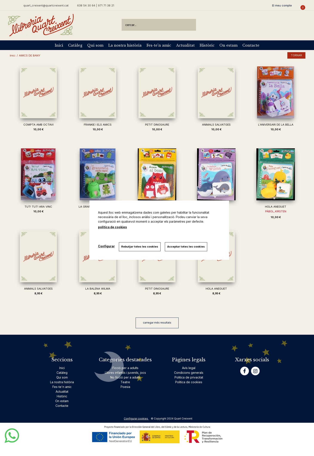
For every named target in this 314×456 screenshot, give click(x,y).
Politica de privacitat (189, 377)
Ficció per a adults (125, 368)
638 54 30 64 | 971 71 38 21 (95, 5)
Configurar (106, 246)
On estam (228, 45)
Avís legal (188, 368)
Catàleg (75, 45)
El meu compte (282, 5)
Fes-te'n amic (159, 45)
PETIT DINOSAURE (157, 124)
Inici (59, 45)
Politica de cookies (188, 382)
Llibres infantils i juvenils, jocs (125, 372)
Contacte (250, 45)
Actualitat (185, 45)
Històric (207, 45)
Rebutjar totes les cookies (139, 246)
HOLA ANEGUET (275, 206)
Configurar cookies (136, 418)
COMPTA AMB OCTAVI (38, 124)
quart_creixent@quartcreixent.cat (46, 5)
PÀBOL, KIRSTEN (275, 211)
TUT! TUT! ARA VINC (38, 206)
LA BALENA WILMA (97, 288)
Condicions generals (188, 372)
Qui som (95, 45)
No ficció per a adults (125, 377)
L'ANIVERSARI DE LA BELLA (275, 124)
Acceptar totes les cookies (186, 246)
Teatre (125, 382)
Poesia (125, 387)
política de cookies (112, 227)
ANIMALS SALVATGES (216, 124)
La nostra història (125, 45)
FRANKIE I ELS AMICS (98, 124)
